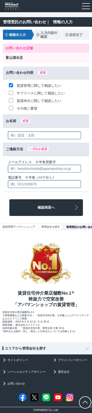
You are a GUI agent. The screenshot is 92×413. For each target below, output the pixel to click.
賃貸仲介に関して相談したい (35, 100)
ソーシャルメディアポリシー (26, 372)
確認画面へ (46, 207)
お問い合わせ (16, 383)
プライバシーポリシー (72, 360)
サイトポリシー (17, 360)
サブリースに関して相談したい (37, 93)
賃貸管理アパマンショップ (18, 226)
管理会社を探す (50, 226)
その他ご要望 (23, 108)
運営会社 (64, 372)
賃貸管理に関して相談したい (35, 85)
